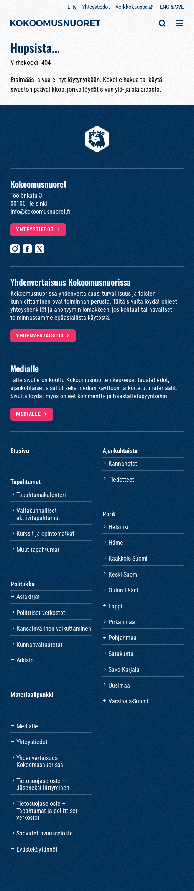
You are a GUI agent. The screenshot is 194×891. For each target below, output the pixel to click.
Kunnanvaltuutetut (39, 644)
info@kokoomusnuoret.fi (40, 211)
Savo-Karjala (124, 669)
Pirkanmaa (122, 622)
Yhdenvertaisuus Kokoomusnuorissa (39, 761)
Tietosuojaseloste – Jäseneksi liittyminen (42, 784)
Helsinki (118, 527)
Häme (116, 542)
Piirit (108, 514)
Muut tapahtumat (37, 549)
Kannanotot (123, 463)
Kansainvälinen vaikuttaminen (53, 628)
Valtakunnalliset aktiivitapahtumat (38, 514)
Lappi (115, 606)
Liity (71, 6)
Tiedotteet (121, 479)
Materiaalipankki (31, 694)
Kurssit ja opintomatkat (45, 533)
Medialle (28, 414)
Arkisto (25, 660)
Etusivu (19, 450)
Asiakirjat (28, 596)
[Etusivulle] (55, 24)
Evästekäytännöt (37, 849)
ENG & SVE (172, 6)
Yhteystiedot (96, 6)
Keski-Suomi (124, 574)
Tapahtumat (25, 482)
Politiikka (22, 584)
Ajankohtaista (120, 450)
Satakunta (121, 653)
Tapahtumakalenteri (41, 495)
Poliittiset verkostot (40, 612)
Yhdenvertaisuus (40, 335)
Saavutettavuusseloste (44, 833)
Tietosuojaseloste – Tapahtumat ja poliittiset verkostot (46, 810)
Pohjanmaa (122, 637)
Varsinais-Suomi (128, 701)
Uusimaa (119, 685)
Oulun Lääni (123, 590)
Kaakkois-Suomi (128, 558)
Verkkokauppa (131, 6)
